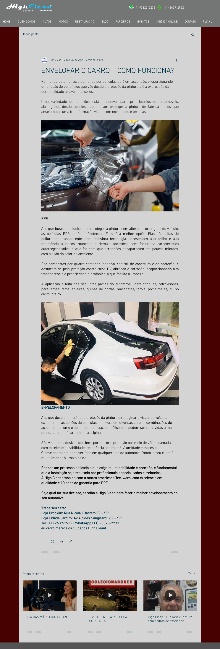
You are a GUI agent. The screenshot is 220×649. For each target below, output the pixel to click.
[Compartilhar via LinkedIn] (61, 541)
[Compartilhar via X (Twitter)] (52, 541)
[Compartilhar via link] (70, 541)
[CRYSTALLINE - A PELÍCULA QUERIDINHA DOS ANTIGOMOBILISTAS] (110, 595)
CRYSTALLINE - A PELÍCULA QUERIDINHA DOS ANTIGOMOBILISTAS (107, 619)
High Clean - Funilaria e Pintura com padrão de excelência (170, 619)
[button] (192, 34)
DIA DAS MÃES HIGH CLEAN (47, 617)
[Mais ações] (176, 60)
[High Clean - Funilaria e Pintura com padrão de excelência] (170, 595)
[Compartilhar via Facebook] (43, 541)
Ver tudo (192, 573)
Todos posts (30, 34)
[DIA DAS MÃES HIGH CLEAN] (50, 595)
